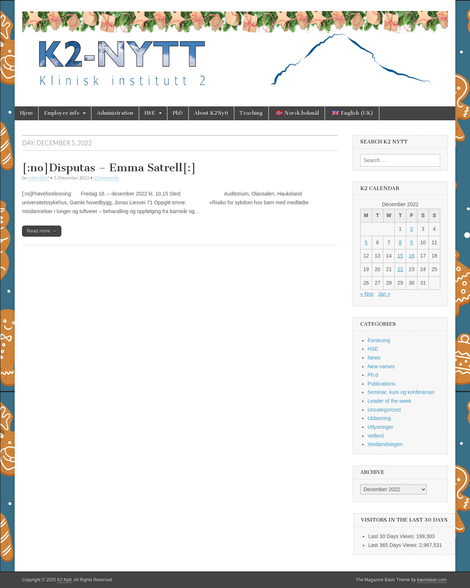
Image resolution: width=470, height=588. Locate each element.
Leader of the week (389, 401)
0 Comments (106, 177)
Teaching (251, 113)
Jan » (384, 294)
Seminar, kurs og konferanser (401, 392)
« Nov (367, 294)
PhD (178, 113)
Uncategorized (384, 410)
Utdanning (379, 418)
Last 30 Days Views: (392, 536)
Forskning (379, 340)
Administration (115, 113)
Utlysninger (380, 427)
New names (381, 366)
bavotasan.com (432, 579)
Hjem (26, 113)
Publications (381, 384)
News (374, 358)
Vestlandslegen (385, 444)
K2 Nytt (64, 579)
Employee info (61, 113)
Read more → (42, 231)
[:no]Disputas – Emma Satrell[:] (109, 167)
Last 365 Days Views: (393, 545)
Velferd (376, 436)
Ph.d (373, 375)
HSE (150, 113)
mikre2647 (38, 177)
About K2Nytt (211, 113)
